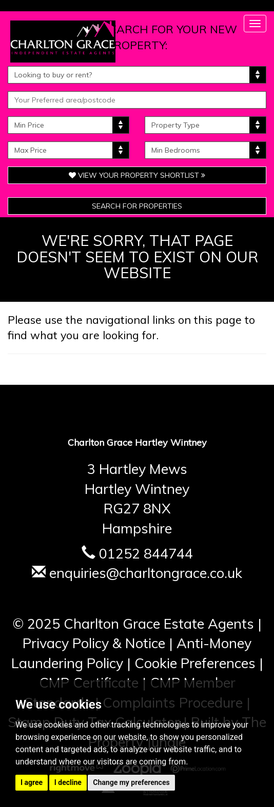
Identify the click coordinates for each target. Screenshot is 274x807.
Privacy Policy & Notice (94, 643)
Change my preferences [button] (131, 782)
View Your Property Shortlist (137, 175)
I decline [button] (68, 782)
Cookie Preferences (195, 663)
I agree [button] (32, 782)
